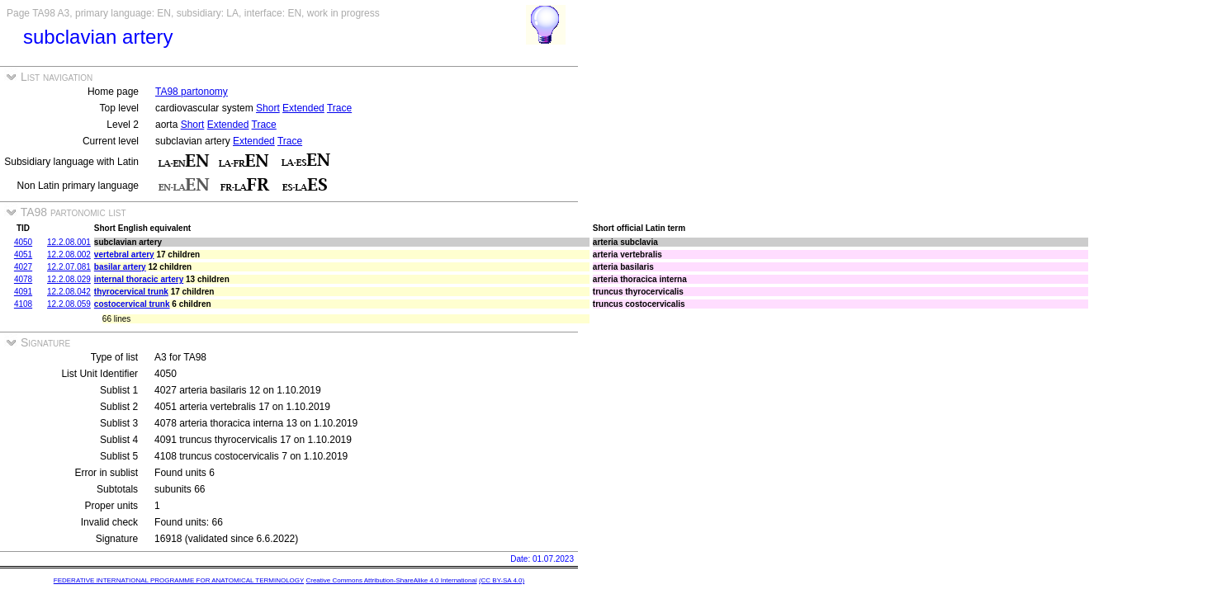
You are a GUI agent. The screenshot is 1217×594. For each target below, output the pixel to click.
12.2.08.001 (69, 242)
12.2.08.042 (69, 291)
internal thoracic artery (138, 279)
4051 (23, 254)
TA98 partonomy (191, 91)
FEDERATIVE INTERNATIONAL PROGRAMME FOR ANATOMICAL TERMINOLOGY (179, 580)
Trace (339, 108)
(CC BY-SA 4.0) (501, 580)
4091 (23, 291)
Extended (303, 108)
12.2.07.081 (69, 266)
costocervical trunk (132, 304)
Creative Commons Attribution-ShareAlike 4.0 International (390, 580)
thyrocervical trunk (131, 291)
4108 (23, 304)
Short (268, 108)
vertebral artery (124, 254)
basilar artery (120, 266)
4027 (23, 266)
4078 (23, 279)
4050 (23, 242)
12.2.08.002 (69, 254)
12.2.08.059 (69, 304)
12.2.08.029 (69, 279)
